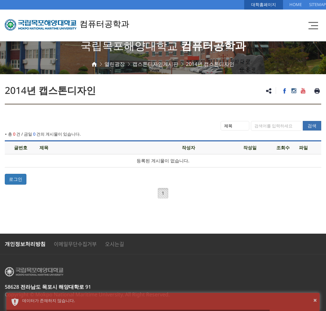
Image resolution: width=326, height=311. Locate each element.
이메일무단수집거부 (75, 244)
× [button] (315, 300)
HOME (295, 4)
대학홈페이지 (263, 4)
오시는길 (114, 244)
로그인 (15, 179)
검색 (312, 126)
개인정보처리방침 (25, 243)
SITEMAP (317, 4)
